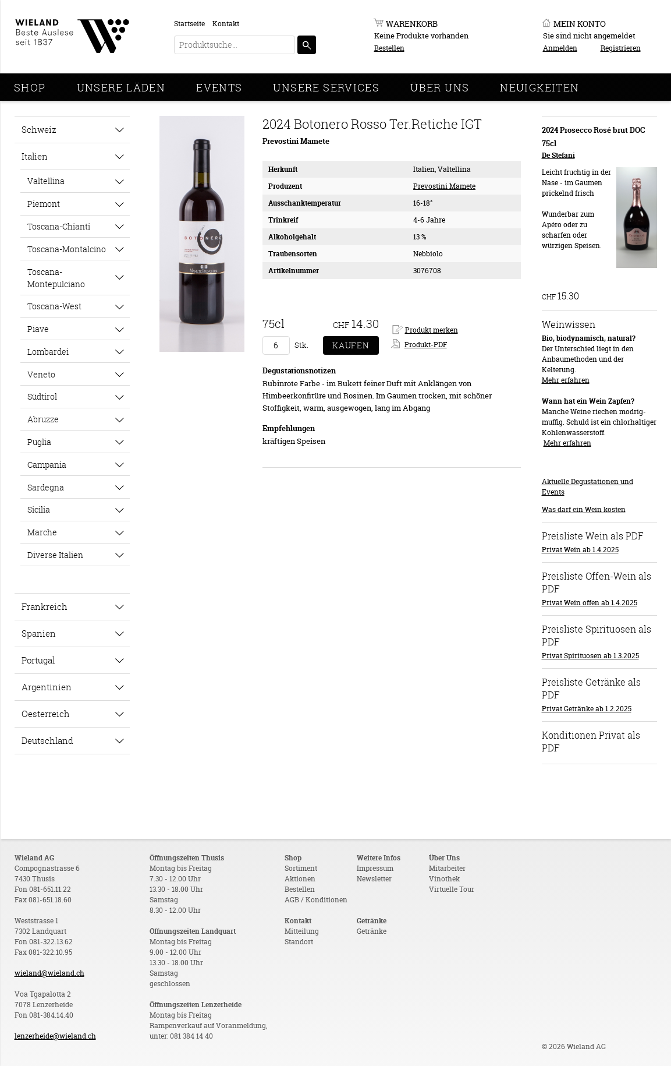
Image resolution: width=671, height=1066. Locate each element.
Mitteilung (302, 931)
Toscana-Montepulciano (56, 278)
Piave (38, 328)
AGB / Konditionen (316, 900)
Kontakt (225, 24)
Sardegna (45, 487)
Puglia (39, 441)
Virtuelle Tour (451, 889)
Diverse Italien (55, 554)
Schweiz (39, 129)
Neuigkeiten (539, 87)
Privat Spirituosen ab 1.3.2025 (590, 656)
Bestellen (389, 48)
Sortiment (301, 868)
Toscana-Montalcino (66, 249)
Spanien (39, 633)
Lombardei (48, 351)
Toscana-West (54, 306)
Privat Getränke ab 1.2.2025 (586, 709)
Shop (30, 87)
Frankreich (45, 606)
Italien (35, 156)
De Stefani (558, 155)
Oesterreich (46, 713)
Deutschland (47, 740)
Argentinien (47, 687)
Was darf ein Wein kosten (584, 509)
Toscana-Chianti (58, 226)
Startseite (189, 24)
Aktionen (300, 879)
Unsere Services (326, 87)
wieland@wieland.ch (49, 973)
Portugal (38, 660)
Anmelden (560, 48)
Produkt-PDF (425, 345)
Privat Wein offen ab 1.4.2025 (589, 603)
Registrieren (621, 48)
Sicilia (38, 509)
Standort (299, 942)
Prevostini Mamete (444, 186)
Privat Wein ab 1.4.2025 (580, 550)
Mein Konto (579, 23)
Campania (46, 464)
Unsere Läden (121, 87)
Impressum (375, 868)
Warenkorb (412, 23)
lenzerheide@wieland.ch (55, 1036)
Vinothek (444, 879)
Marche (42, 532)
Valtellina (46, 180)
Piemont (43, 203)
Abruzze (43, 419)
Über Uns (439, 87)
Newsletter (374, 879)
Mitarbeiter (447, 868)
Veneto (41, 374)
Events (219, 87)
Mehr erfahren (566, 380)
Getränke (371, 931)
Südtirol (42, 396)
